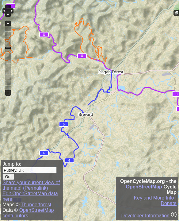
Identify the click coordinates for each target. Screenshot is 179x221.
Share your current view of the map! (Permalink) (31, 185)
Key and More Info (154, 197)
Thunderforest (36, 204)
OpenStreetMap (144, 186)
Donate (169, 203)
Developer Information (145, 215)
